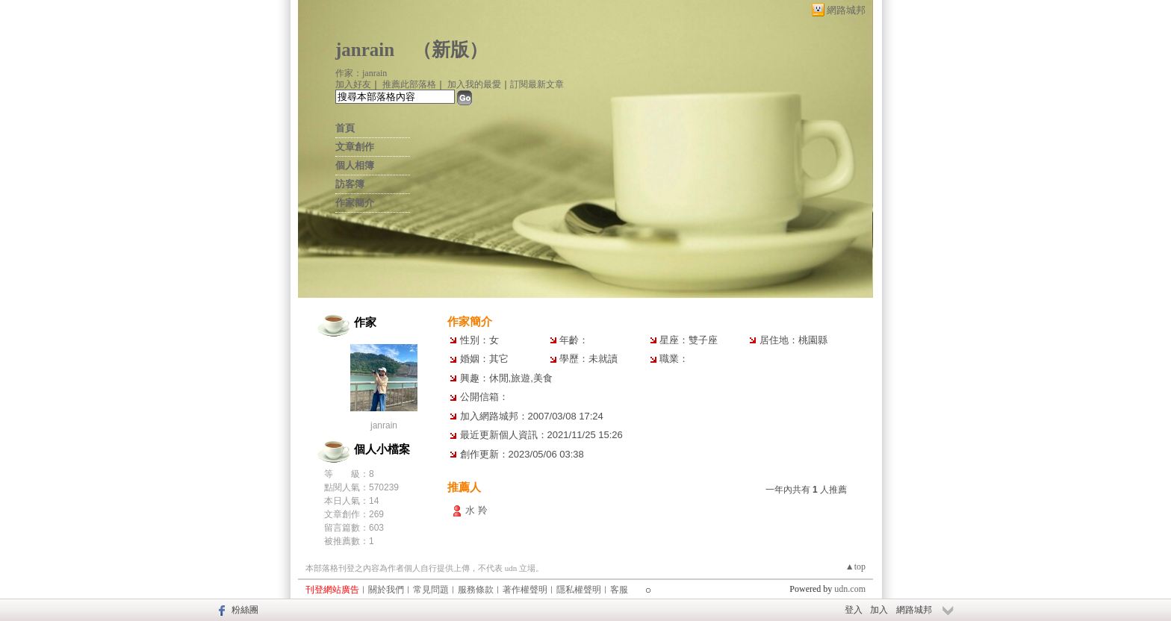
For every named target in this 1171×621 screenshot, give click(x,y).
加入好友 (353, 84)
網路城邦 (846, 10)
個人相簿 (354, 165)
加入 (879, 610)
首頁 (345, 128)
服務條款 (476, 589)
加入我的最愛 (474, 84)
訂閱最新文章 (537, 84)
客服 (619, 589)
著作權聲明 (525, 589)
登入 (854, 610)
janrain (364, 50)
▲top (855, 566)
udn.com (850, 589)
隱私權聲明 (578, 589)
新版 (450, 50)
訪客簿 (349, 184)
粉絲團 (245, 610)
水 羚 (476, 510)
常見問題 (431, 589)
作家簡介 (354, 202)
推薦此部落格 (409, 84)
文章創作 (354, 146)
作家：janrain (361, 73)
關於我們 (386, 589)
